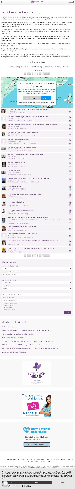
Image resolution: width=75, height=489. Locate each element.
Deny (12, 482)
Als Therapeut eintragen (9, 459)
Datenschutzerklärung (51, 459)
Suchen (68, 312)
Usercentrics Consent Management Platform (40, 102)
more (62, 482)
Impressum (61, 459)
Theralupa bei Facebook (23, 459)
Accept (45, 98)
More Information (31, 98)
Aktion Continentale (39, 461)
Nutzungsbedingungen (37, 459)
